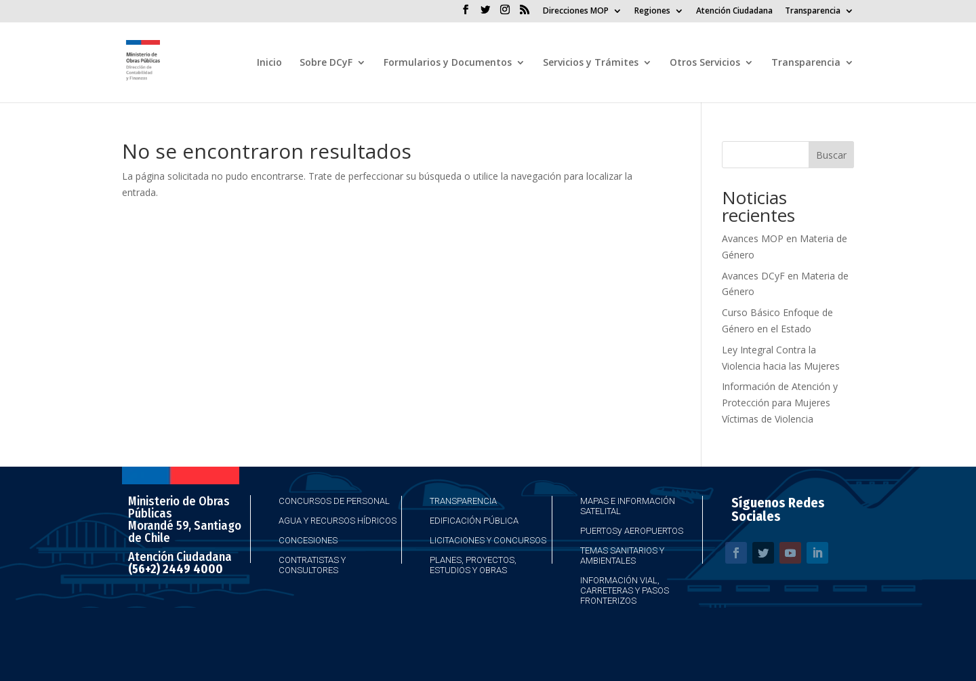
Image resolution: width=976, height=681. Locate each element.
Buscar (831, 155)
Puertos (598, 531)
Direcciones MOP (576, 11)
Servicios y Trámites (590, 63)
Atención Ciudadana (734, 11)
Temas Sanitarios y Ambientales (622, 555)
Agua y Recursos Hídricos (337, 520)
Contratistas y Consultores (312, 565)
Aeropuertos (653, 531)
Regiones (652, 11)
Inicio (269, 63)
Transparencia (812, 11)
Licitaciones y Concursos (488, 540)
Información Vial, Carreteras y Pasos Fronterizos (624, 590)
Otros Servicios (705, 63)
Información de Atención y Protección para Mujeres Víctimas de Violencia (780, 402)
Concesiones (308, 540)
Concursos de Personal (334, 501)
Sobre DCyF (326, 63)
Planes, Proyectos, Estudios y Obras (473, 565)
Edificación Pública (474, 520)
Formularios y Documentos (448, 63)
